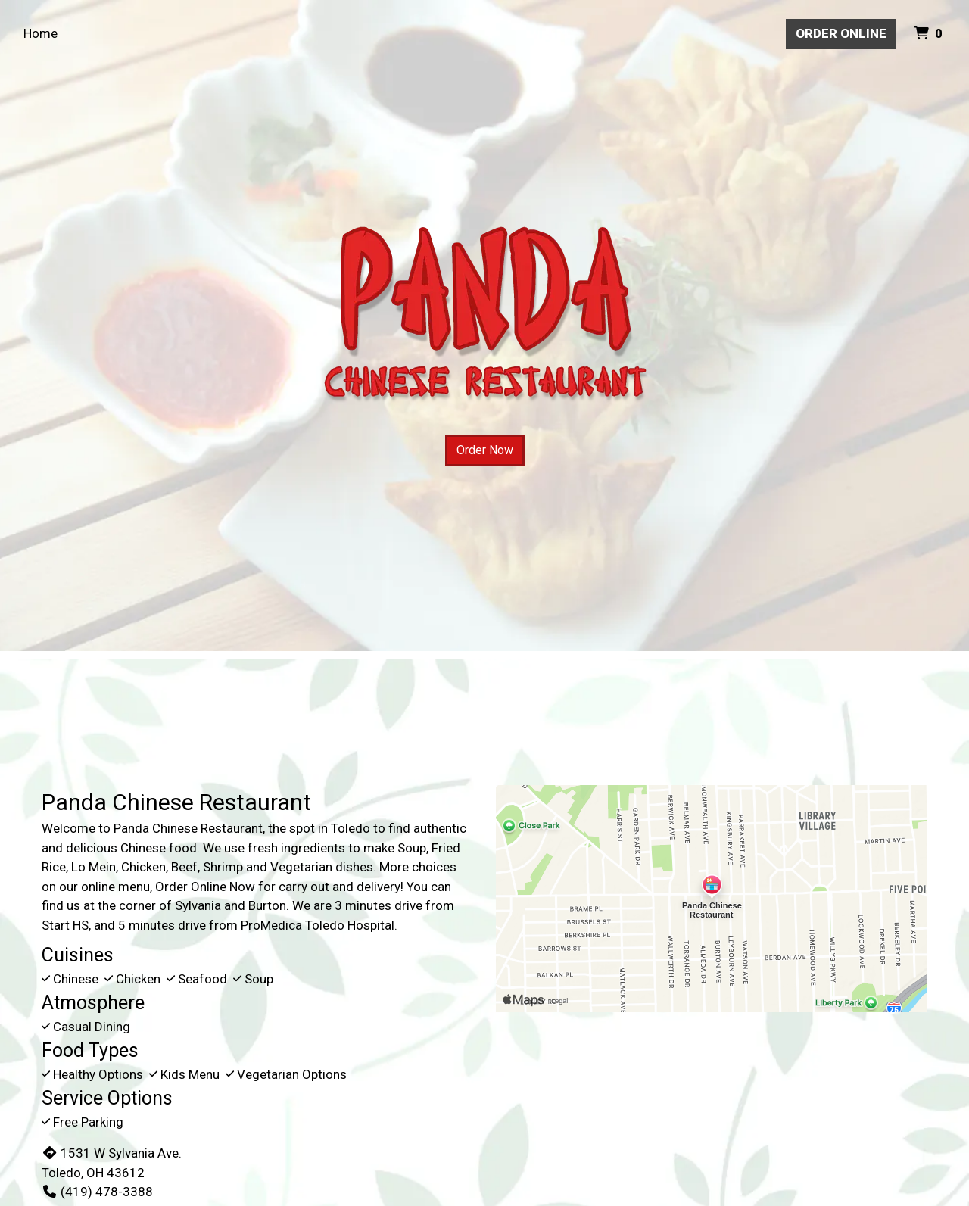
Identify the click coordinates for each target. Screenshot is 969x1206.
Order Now (484, 450)
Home (40, 33)
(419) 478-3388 (97, 1191)
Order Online (841, 33)
